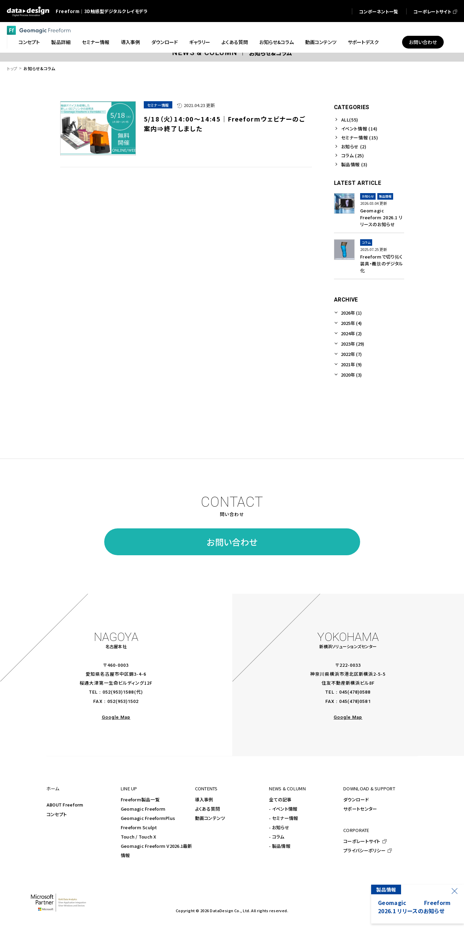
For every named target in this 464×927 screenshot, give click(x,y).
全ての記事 (280, 799)
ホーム (53, 788)
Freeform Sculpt (139, 827)
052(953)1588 (118, 692)
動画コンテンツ (210, 818)
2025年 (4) (351, 323)
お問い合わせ (232, 542)
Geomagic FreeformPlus (148, 818)
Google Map (116, 717)
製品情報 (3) (354, 164)
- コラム (276, 836)
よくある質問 (207, 808)
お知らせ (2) (354, 146)
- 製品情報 (279, 846)
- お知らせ (279, 827)
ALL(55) (350, 119)
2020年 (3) (351, 374)
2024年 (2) (351, 333)
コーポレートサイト (361, 841)
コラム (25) (352, 155)
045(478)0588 (354, 692)
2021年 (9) (351, 364)
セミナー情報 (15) (359, 137)
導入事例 (204, 799)
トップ (12, 68)
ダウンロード (356, 799)
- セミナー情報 (283, 818)
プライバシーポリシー (364, 850)
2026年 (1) (351, 312)
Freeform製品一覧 (140, 799)
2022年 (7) (351, 354)
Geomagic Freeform (143, 808)
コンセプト (56, 814)
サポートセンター (360, 808)
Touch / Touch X (139, 836)
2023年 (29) (352, 343)
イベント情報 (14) (359, 128)
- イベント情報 (283, 808)
